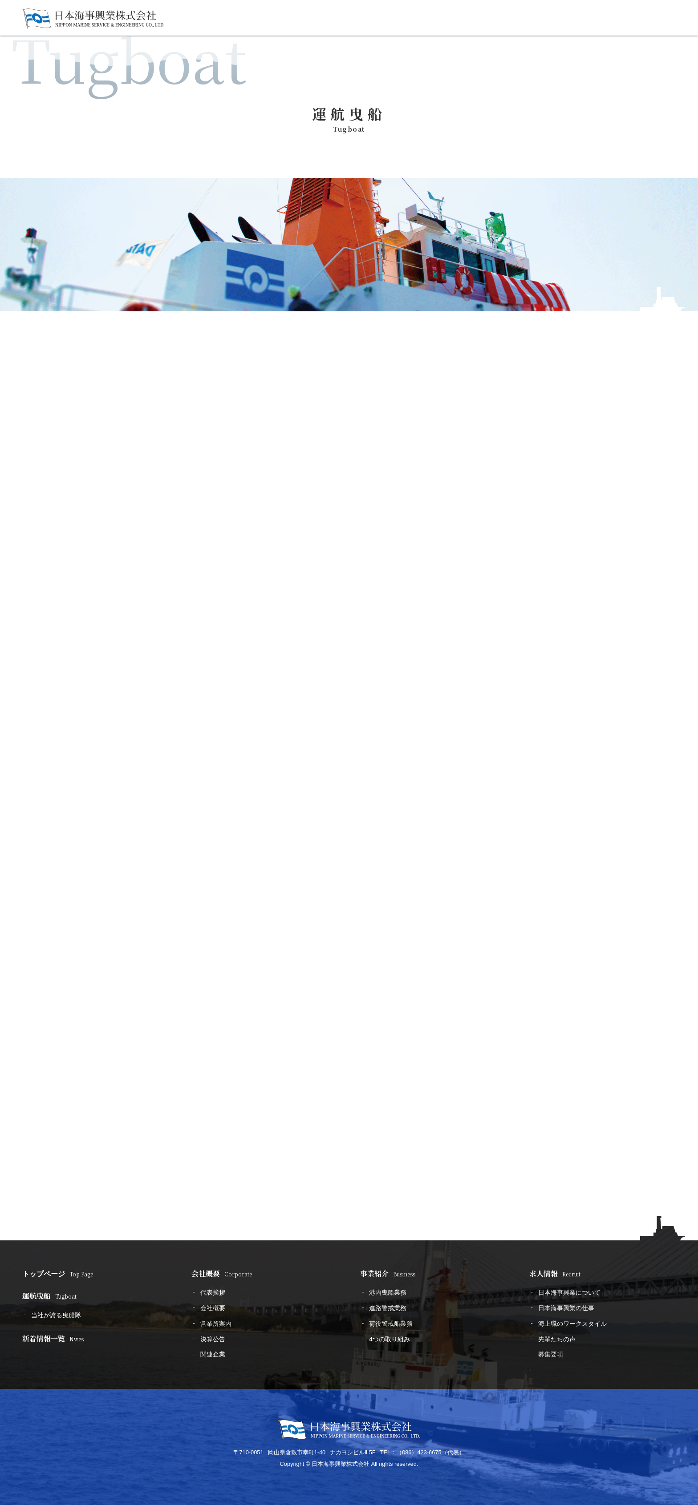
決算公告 (212, 1339)
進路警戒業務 (387, 1308)
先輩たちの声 (557, 1339)
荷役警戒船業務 (391, 1323)
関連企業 (212, 1354)
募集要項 (550, 1354)
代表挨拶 (212, 1292)
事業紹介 (387, 1273)
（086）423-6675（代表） (430, 1452)
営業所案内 (215, 1323)
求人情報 (554, 1273)
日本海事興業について (569, 1292)
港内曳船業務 (387, 1292)
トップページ (57, 1273)
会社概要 (221, 1273)
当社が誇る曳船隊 (56, 1315)
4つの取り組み (389, 1339)
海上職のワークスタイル (572, 1323)
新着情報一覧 (53, 1338)
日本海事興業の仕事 (566, 1308)
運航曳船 (49, 1296)
